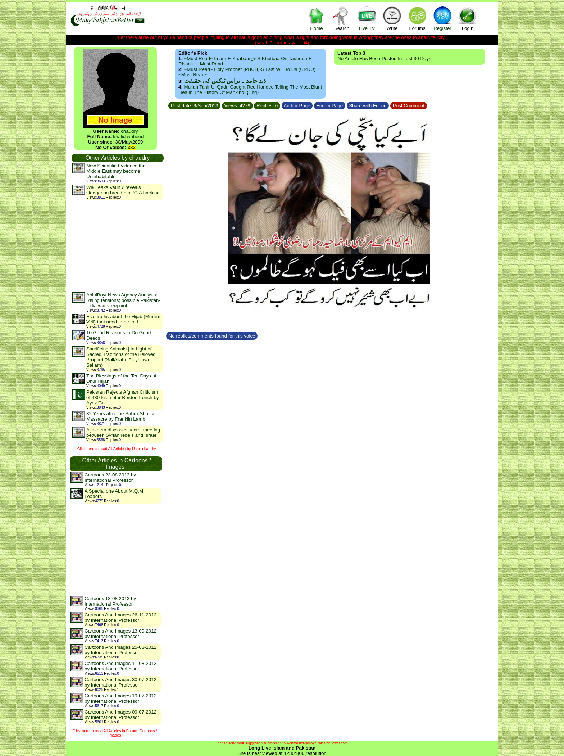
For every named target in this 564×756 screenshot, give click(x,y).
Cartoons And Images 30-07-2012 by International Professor (120, 682)
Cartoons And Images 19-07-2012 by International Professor (120, 698)
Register (442, 18)
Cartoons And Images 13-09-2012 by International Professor (120, 633)
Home (317, 18)
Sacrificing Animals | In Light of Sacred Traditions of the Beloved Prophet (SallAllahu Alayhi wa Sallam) (121, 357)
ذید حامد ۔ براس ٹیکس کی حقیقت (225, 81)
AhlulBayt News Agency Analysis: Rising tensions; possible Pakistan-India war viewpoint (123, 300)
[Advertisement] (117, 246)
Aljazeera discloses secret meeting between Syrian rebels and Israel (123, 432)
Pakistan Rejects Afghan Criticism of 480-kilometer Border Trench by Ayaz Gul (122, 397)
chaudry (129, 131)
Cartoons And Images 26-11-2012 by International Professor (120, 617)
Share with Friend (368, 105)
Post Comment (408, 105)
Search (342, 18)
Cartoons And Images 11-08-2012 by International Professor (120, 666)
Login (468, 18)
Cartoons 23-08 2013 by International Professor (110, 477)
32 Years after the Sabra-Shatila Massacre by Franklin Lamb (120, 416)
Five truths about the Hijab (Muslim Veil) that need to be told (123, 319)
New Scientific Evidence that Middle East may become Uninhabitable (116, 171)
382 (132, 147)
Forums (417, 18)
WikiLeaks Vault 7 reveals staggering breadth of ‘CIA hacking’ (123, 190)
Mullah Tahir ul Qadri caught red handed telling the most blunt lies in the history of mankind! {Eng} (250, 89)
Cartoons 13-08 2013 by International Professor (110, 601)
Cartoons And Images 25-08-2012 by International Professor (120, 649)
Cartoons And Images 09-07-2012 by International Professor (120, 714)
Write (392, 18)
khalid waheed (128, 136)
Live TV (367, 18)
